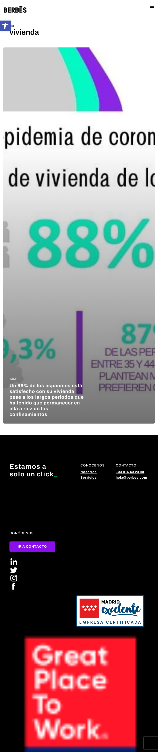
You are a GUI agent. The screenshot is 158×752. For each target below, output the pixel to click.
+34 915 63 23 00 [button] (130, 472)
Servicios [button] (88, 477)
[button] (5, 26)
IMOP (13, 378)
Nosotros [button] (88, 472)
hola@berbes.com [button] (131, 477)
